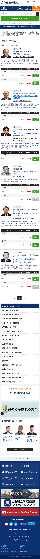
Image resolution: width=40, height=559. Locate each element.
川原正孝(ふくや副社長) (20, 176)
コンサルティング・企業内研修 (19, 537)
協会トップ (19, 533)
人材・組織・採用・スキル (11, 331)
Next (36, 445)
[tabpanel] (8, 433)
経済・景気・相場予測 (10, 348)
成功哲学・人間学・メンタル (12, 365)
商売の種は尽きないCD (21, 54)
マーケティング (7, 340)
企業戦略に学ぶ (7, 344)
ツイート (32, 523)
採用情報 (22, 546)
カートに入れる (36, 75)
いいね (23, 524)
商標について (24, 551)
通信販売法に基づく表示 (8, 551)
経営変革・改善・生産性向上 (12, 352)
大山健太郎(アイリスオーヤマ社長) (23, 57)
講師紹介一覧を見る (20, 449)
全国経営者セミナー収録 (10, 314)
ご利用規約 (4, 549)
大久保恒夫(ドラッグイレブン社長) (23, 218)
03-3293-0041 (20, 393)
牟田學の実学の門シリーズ (11, 382)
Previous (2, 445)
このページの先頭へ (20, 458)
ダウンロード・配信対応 (10, 323)
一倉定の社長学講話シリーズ (12, 377)
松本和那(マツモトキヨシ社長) (22, 262)
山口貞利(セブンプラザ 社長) (22, 101)
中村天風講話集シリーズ (10, 373)
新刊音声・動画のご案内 (10, 310)
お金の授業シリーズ (9, 369)
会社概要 (4, 546)
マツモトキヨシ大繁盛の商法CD (24, 259)
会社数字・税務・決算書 (10, 335)
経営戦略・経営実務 (9, 327)
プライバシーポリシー (27, 549)
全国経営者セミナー (19, 540)
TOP (2, 23)
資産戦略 (5, 361)
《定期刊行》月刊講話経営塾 (12, 319)
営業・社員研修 (7, 356)
